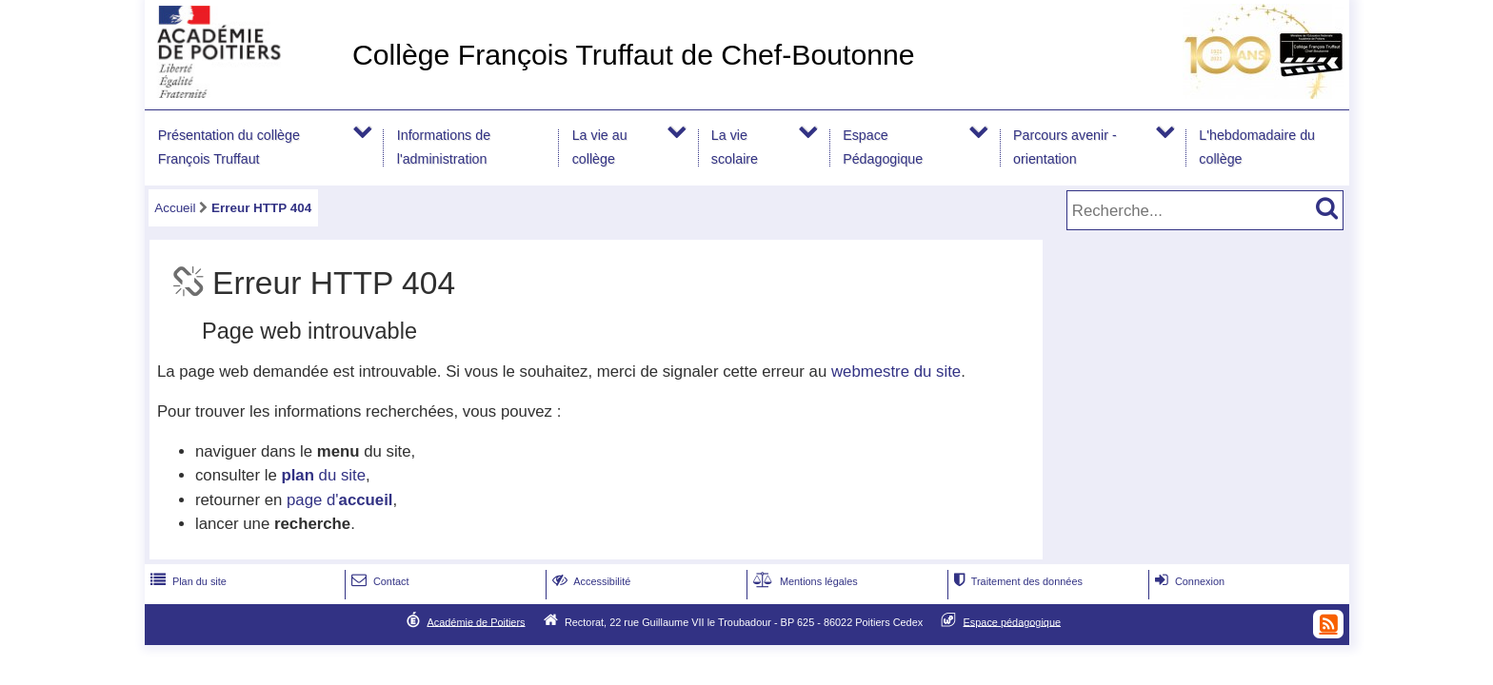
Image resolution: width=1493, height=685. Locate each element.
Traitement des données (1016, 581)
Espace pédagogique (1013, 621)
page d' (339, 500)
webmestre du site (896, 371)
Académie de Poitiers (476, 621)
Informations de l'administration (443, 146)
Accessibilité (589, 581)
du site (323, 475)
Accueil (174, 208)
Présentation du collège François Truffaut (229, 146)
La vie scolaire (734, 146)
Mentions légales (803, 581)
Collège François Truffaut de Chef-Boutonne (633, 54)
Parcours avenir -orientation (1065, 146)
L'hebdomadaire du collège (1257, 146)
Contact (378, 581)
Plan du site (187, 581)
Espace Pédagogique (883, 146)
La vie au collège (599, 146)
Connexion (1187, 581)
